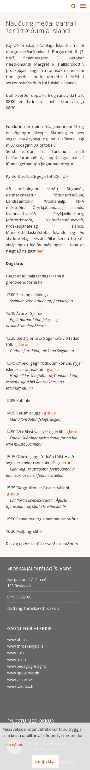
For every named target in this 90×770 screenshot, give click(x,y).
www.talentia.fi (20, 686)
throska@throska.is (41, 608)
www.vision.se (19, 679)
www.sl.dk (15, 652)
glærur (22, 344)
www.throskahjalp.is (25, 646)
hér (39, 251)
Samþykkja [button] (45, 761)
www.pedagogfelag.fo (26, 666)
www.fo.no (16, 659)
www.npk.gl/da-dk (23, 673)
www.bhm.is (17, 639)
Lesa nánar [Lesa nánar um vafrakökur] (12, 744)
